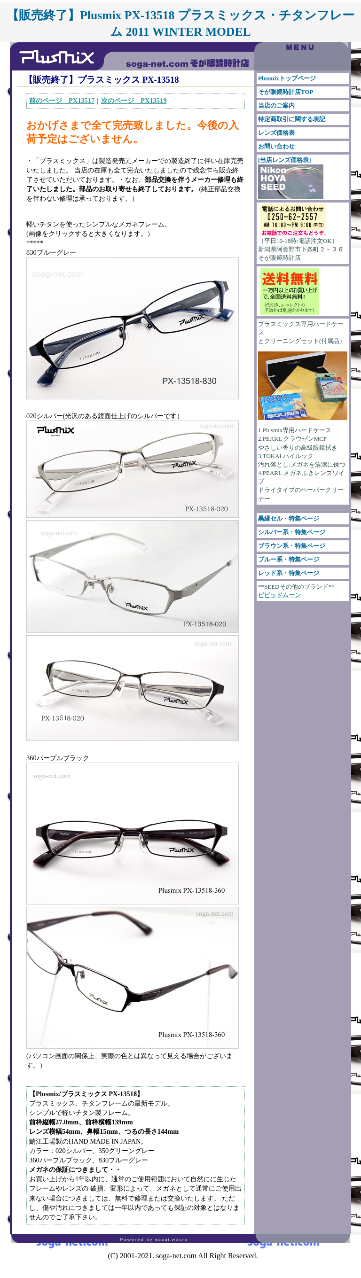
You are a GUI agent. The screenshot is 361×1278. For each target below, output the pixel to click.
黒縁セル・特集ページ (288, 518)
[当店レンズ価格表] (290, 177)
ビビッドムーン (279, 595)
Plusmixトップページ (287, 78)
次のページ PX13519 (133, 100)
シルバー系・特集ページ (291, 532)
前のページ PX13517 (61, 100)
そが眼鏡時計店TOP (286, 91)
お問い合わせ (276, 146)
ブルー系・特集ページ (288, 559)
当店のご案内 (276, 105)
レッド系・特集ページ (288, 573)
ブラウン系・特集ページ (291, 545)
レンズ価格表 (276, 132)
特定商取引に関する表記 (291, 119)
